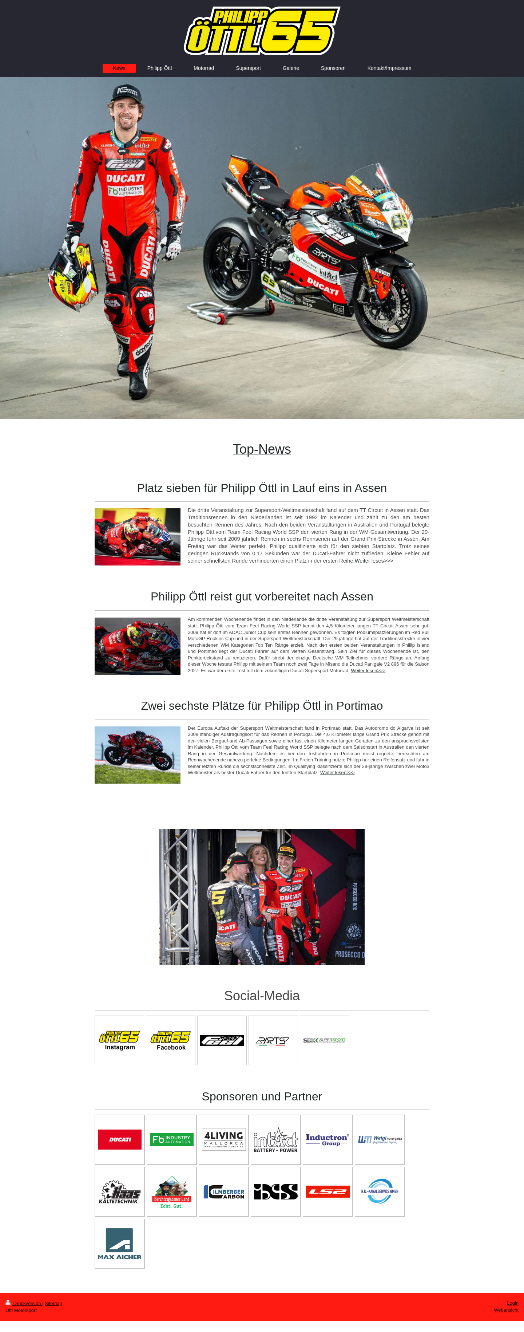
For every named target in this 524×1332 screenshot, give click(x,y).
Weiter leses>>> (374, 561)
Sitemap (53, 1303)
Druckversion (23, 1303)
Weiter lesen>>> (368, 670)
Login (513, 1303)
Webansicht (506, 1310)
